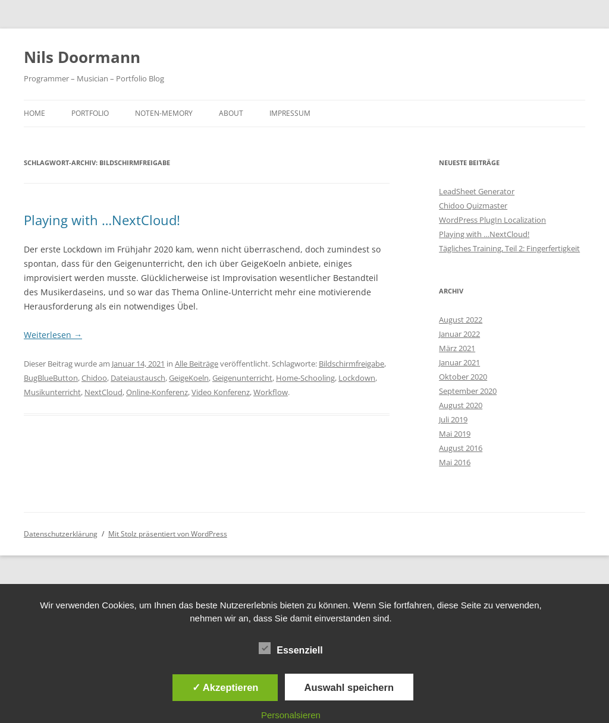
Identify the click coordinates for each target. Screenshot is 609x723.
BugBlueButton (51, 377)
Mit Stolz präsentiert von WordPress (167, 534)
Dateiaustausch (138, 377)
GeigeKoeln (189, 377)
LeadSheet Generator (476, 191)
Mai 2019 (454, 433)
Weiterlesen (53, 334)
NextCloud (103, 392)
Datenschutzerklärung (61, 534)
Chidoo (94, 377)
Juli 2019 (453, 419)
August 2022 (460, 319)
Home (34, 113)
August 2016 (460, 448)
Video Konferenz (221, 392)
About (231, 113)
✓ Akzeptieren (225, 687)
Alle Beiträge (196, 363)
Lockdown (356, 377)
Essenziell (290, 648)
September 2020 (468, 391)
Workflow (270, 392)
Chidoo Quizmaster (473, 205)
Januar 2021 (459, 362)
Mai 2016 (454, 462)
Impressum (289, 113)
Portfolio (90, 113)
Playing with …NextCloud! (102, 220)
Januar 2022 (459, 334)
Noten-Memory (164, 113)
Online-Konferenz (157, 392)
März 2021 (457, 348)
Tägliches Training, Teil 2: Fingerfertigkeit (509, 248)
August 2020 (460, 405)
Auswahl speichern (349, 687)
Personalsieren (291, 715)
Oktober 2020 (463, 376)
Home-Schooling (305, 377)
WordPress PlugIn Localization (492, 219)
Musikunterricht (52, 392)
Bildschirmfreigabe (351, 363)
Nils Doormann (82, 57)
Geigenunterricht (242, 377)
